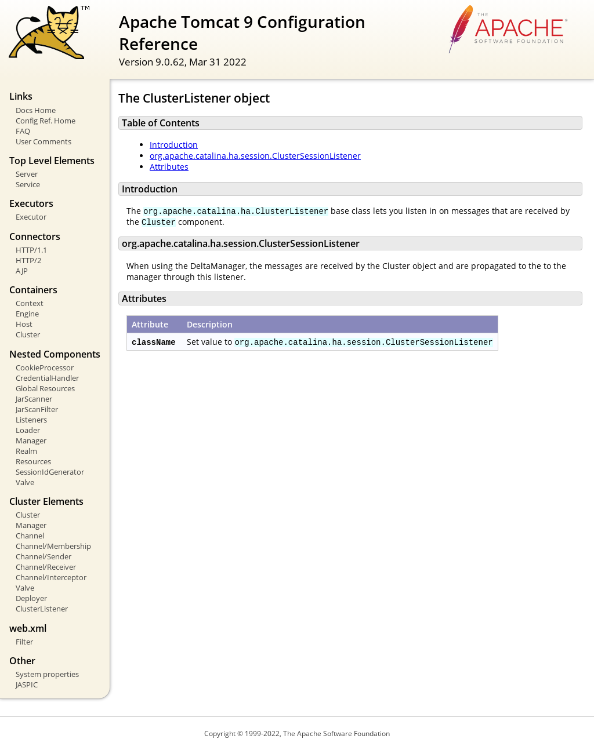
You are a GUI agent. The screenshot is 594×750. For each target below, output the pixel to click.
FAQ (23, 131)
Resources (33, 461)
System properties (47, 674)
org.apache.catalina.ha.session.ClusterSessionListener (255, 155)
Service (28, 184)
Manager (31, 440)
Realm (26, 451)
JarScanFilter (37, 409)
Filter (24, 641)
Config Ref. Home (45, 120)
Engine (27, 313)
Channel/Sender (43, 556)
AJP (22, 270)
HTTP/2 (28, 260)
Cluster (28, 334)
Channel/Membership (53, 546)
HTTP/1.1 (31, 250)
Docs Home (36, 110)
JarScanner (34, 399)
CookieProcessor (45, 367)
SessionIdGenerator (50, 472)
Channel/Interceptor (51, 577)
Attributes (169, 166)
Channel (30, 535)
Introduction (174, 144)
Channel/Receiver (46, 567)
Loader (28, 430)
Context (30, 303)
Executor (31, 217)
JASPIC (27, 684)
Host (24, 324)
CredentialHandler (47, 378)
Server (27, 174)
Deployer (31, 598)
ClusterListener (42, 608)
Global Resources (45, 388)
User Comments (43, 141)
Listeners (31, 419)
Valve (25, 482)
